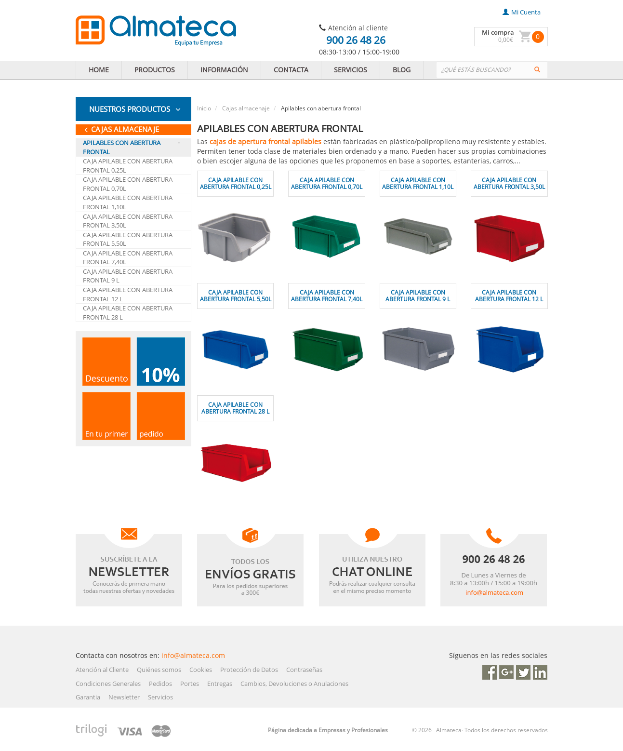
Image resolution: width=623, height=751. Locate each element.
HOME (99, 69)
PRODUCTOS (154, 69)
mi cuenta (522, 12)
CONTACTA (291, 69)
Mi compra (498, 32)
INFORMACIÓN (224, 69)
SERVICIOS (350, 69)
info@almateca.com (193, 655)
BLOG (402, 69)
